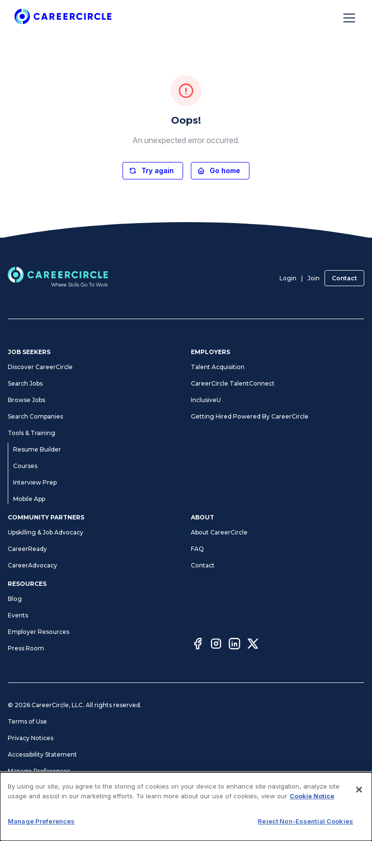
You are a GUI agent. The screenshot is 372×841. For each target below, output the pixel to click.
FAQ (197, 548)
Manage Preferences (39, 771)
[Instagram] (216, 645)
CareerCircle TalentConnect (233, 383)
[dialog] (186, 806)
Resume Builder (37, 449)
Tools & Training (31, 433)
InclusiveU (206, 400)
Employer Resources (38, 631)
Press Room (26, 648)
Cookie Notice (312, 796)
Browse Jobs (26, 400)
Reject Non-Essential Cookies (305, 821)
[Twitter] (253, 645)
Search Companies (35, 416)
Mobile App (29, 498)
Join (314, 278)
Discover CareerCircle (40, 367)
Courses (25, 465)
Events (18, 615)
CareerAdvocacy (32, 565)
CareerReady (27, 548)
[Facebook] (197, 645)
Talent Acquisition (218, 367)
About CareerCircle (219, 532)
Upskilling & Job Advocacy (45, 532)
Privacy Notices (30, 738)
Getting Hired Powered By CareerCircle (250, 416)
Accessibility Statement (42, 754)
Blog (15, 598)
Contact (344, 278)
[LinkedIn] (234, 645)
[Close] (359, 789)
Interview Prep (35, 482)
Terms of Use (27, 721)
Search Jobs (25, 383)
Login (287, 278)
